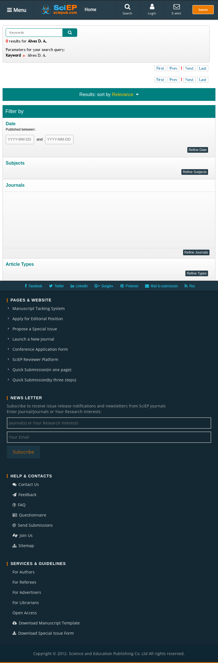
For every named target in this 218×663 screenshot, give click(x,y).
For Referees (24, 582)
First (160, 68)
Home (90, 9)
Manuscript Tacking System (38, 308)
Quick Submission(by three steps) (44, 379)
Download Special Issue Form (43, 633)
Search (127, 9)
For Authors (23, 572)
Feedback (24, 494)
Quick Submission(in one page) (41, 369)
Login (152, 9)
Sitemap (23, 545)
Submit (203, 10)
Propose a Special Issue (34, 329)
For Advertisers (26, 592)
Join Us (22, 535)
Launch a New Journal (33, 339)
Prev (173, 68)
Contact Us (25, 484)
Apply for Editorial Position (37, 318)
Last (202, 68)
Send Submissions (32, 525)
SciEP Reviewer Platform (35, 359)
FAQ (19, 504)
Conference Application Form (40, 349)
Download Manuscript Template (46, 623)
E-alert (176, 9)
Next (189, 68)
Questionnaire (29, 515)
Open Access (24, 612)
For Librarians (25, 602)
